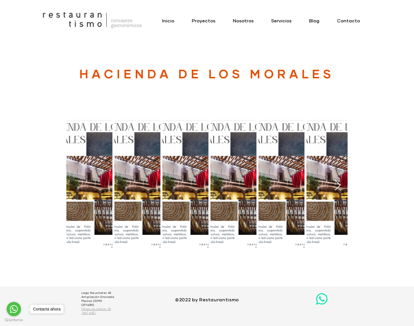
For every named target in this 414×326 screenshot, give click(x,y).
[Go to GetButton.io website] (14, 320)
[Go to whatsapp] (14, 309)
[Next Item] (337, 185)
